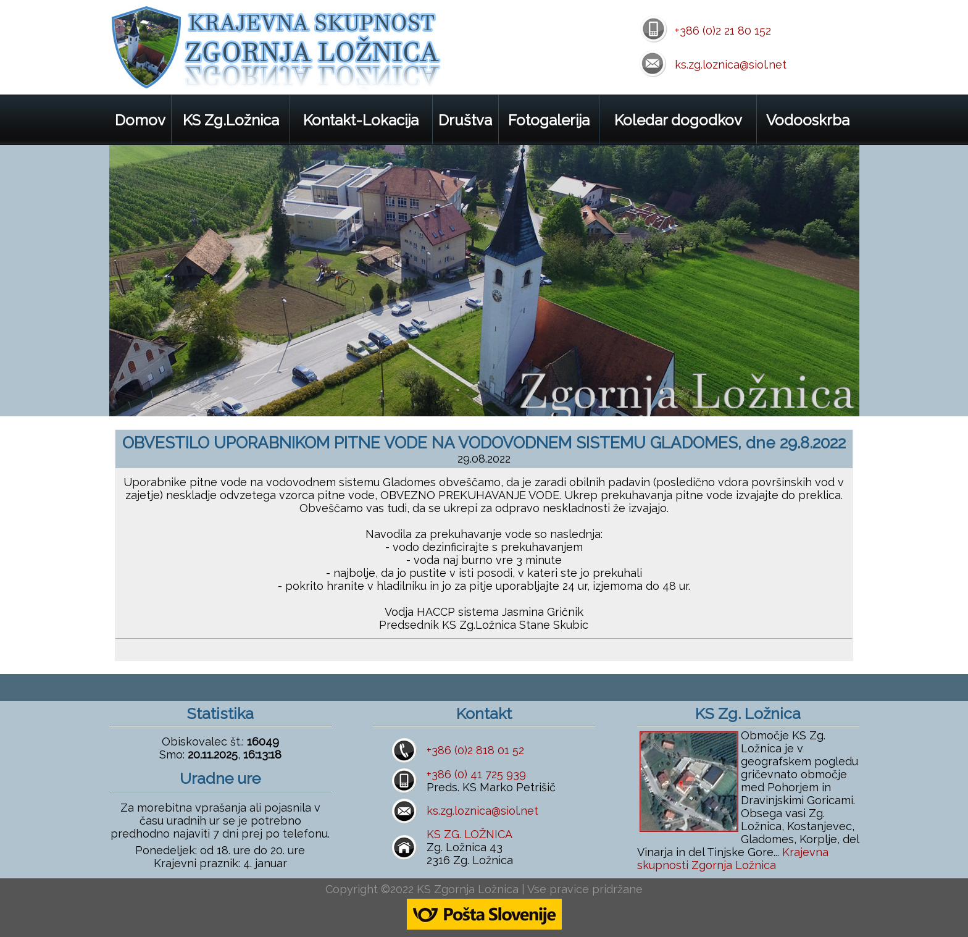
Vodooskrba (807, 120)
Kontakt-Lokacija (361, 120)
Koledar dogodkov (678, 120)
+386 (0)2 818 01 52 (475, 750)
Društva (465, 120)
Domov (140, 120)
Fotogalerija (549, 120)
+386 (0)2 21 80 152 (723, 30)
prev (802, 393)
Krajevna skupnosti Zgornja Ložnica (732, 859)
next (836, 393)
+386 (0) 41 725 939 (476, 774)
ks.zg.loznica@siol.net (730, 64)
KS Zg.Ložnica (231, 120)
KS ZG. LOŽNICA (469, 834)
